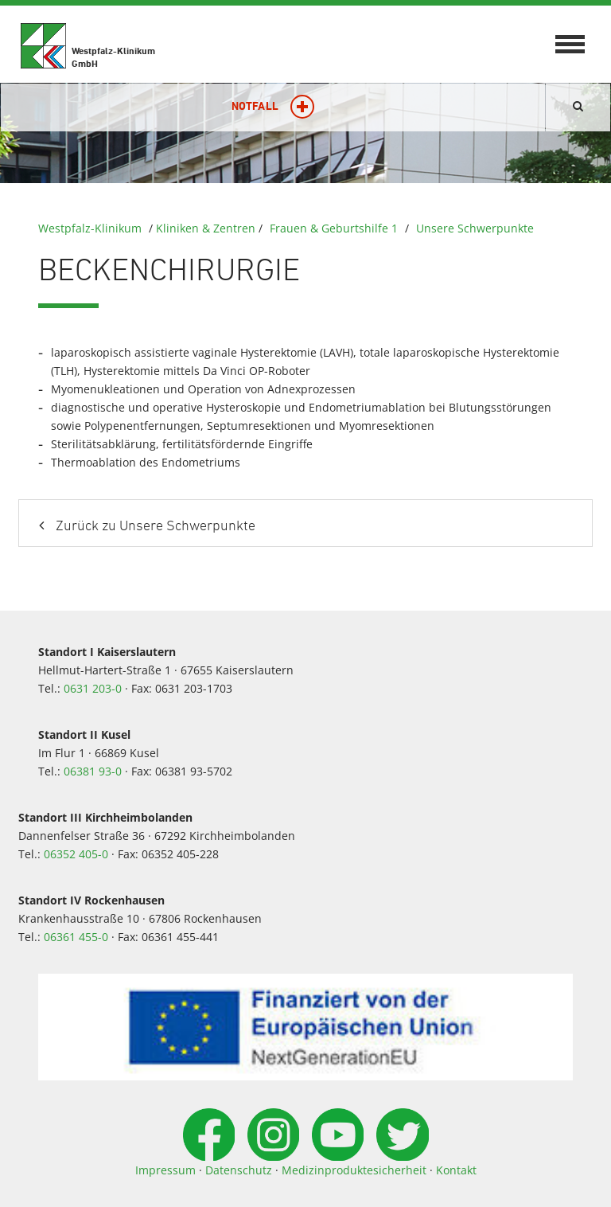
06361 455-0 (76, 936)
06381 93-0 (93, 771)
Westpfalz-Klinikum (90, 228)
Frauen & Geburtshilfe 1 (334, 228)
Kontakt (456, 1170)
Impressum (165, 1170)
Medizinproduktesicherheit (354, 1170)
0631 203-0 (93, 688)
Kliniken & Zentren (205, 228)
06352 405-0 (76, 853)
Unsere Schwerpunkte (475, 228)
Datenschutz (238, 1170)
